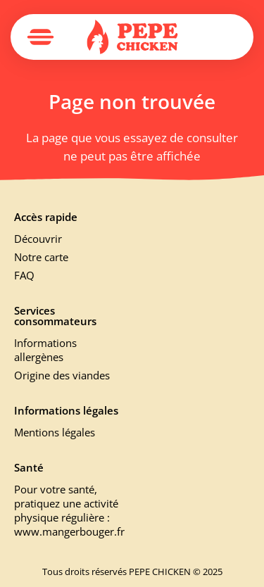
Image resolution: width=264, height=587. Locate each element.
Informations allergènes (45, 350)
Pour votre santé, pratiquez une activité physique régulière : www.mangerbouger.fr (68, 510)
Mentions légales (54, 432)
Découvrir (38, 239)
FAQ (24, 275)
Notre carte (41, 257)
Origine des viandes (62, 375)
